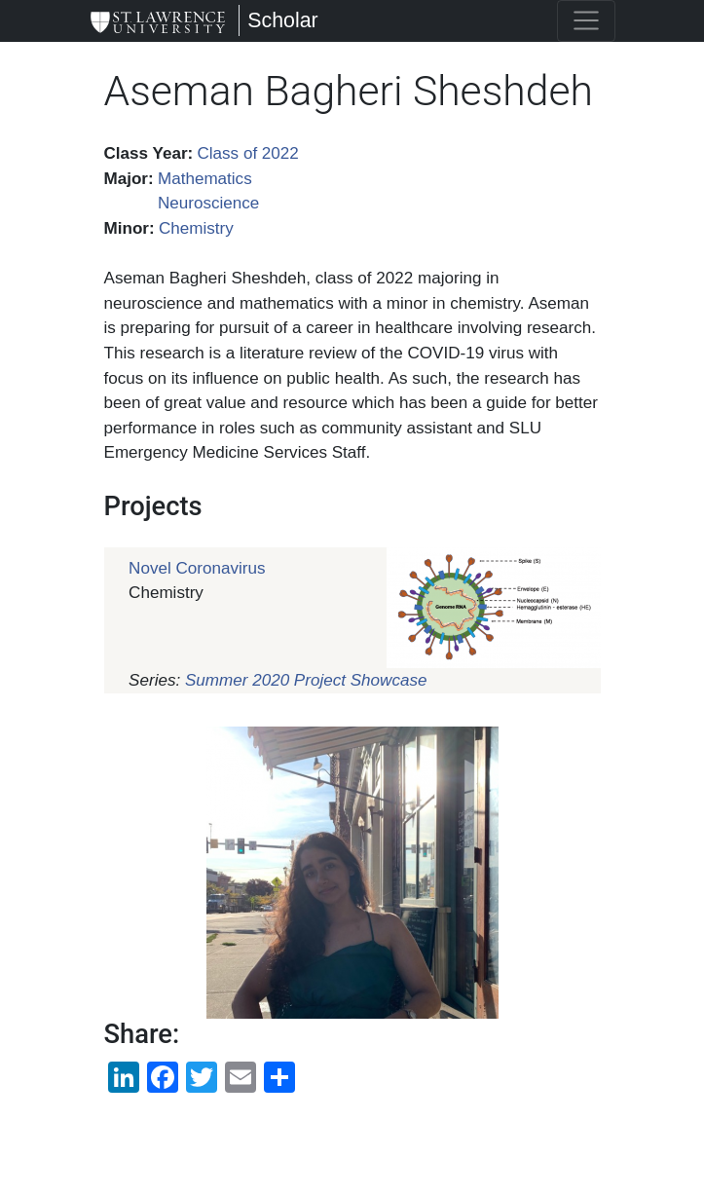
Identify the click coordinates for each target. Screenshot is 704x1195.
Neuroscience (208, 203)
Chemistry (196, 228)
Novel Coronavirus (197, 568)
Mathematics (205, 178)
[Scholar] (158, 21)
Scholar (282, 20)
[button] (352, 873)
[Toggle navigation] (586, 21)
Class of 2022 (247, 153)
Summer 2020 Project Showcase (305, 680)
